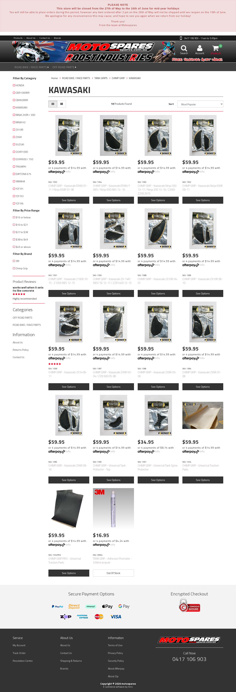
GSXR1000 (22, 152)
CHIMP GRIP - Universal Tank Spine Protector (158, 467)
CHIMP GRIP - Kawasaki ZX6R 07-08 (201, 374)
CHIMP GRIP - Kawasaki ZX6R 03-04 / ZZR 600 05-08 (112, 374)
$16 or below (23, 217)
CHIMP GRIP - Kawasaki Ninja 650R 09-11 (202, 188)
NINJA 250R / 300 (25, 115)
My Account (19, 645)
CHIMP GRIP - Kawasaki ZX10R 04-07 (158, 281)
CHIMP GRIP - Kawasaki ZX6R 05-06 (157, 374)
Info (68, 171)
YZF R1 (19, 189)
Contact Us (43, 38)
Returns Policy (21, 350)
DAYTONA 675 (23, 174)
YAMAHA (20, 181)
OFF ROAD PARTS (64, 67)
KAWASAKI (21, 107)
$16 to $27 (22, 225)
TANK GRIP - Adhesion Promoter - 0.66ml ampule (112, 560)
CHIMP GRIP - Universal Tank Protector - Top (109, 467)
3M (17, 261)
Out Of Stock (113, 573)
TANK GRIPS (101, 78)
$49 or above (23, 247)
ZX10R (19, 129)
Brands (56, 38)
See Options (69, 200)
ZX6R (19, 137)
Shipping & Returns (71, 661)
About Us (29, 38)
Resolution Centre (23, 661)
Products (18, 38)
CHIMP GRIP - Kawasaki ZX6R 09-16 (67, 467)
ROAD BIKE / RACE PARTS (32, 67)
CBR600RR (22, 100)
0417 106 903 (189, 659)
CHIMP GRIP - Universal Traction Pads (200, 467)
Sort (171, 104)
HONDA (20, 85)
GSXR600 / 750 (24, 159)
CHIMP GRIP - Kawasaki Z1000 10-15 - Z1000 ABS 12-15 (68, 281)
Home (54, 78)
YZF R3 (19, 196)
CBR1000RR (23, 93)
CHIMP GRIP (118, 78)
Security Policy (116, 661)
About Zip (113, 676)
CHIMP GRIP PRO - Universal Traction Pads (64, 560)
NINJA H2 (21, 122)
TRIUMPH (21, 166)
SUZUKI (20, 144)
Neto (130, 686)
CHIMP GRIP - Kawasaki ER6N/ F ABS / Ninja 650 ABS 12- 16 (111, 188)
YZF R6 (19, 203)
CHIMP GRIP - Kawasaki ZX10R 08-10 (202, 281)
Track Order (19, 653)
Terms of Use (115, 645)
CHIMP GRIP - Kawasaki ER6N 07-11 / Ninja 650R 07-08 (67, 188)
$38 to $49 (22, 239)
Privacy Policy (115, 653)
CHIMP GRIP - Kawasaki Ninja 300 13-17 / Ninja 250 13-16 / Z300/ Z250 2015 (157, 190)
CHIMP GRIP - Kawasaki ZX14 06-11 (67, 374)
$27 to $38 (22, 232)
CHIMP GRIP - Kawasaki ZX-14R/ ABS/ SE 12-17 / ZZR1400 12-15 (112, 281)
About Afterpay (116, 668)
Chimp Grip (22, 268)
